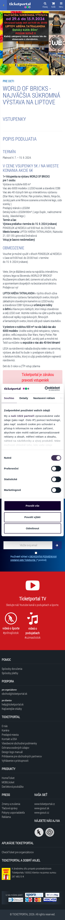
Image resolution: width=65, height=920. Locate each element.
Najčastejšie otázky (12, 708)
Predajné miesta (10, 734)
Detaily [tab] (23, 398)
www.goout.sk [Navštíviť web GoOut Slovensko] (41, 808)
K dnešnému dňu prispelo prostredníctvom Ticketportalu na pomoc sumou (34, 872)
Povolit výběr (32, 517)
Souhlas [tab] (9, 398)
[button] (53, 5)
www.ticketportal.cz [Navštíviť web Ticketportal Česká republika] (44, 804)
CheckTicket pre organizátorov (18, 852)
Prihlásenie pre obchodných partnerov (22, 756)
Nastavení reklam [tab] (44, 398)
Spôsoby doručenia (12, 668)
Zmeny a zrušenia (11, 804)
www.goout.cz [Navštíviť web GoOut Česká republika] (41, 812)
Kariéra (5, 730)
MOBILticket (8, 782)
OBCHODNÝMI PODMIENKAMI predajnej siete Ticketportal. (33, 558)
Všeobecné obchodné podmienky (19, 743)
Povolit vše (32, 505)
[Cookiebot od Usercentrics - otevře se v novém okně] (45, 388)
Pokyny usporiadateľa (13, 812)
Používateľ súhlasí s (33, 558)
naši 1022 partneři (22, 415)
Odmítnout (32, 528)
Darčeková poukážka (12, 786)
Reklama (6, 817)
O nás (5, 726)
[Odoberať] (57, 545)
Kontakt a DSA (9, 739)
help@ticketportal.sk (13, 704)
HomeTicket (8, 778)
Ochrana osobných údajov (15, 747)
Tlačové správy (10, 808)
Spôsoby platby (10, 673)
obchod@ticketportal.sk (14, 693)
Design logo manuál (12, 752)
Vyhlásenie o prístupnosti (15, 760)
